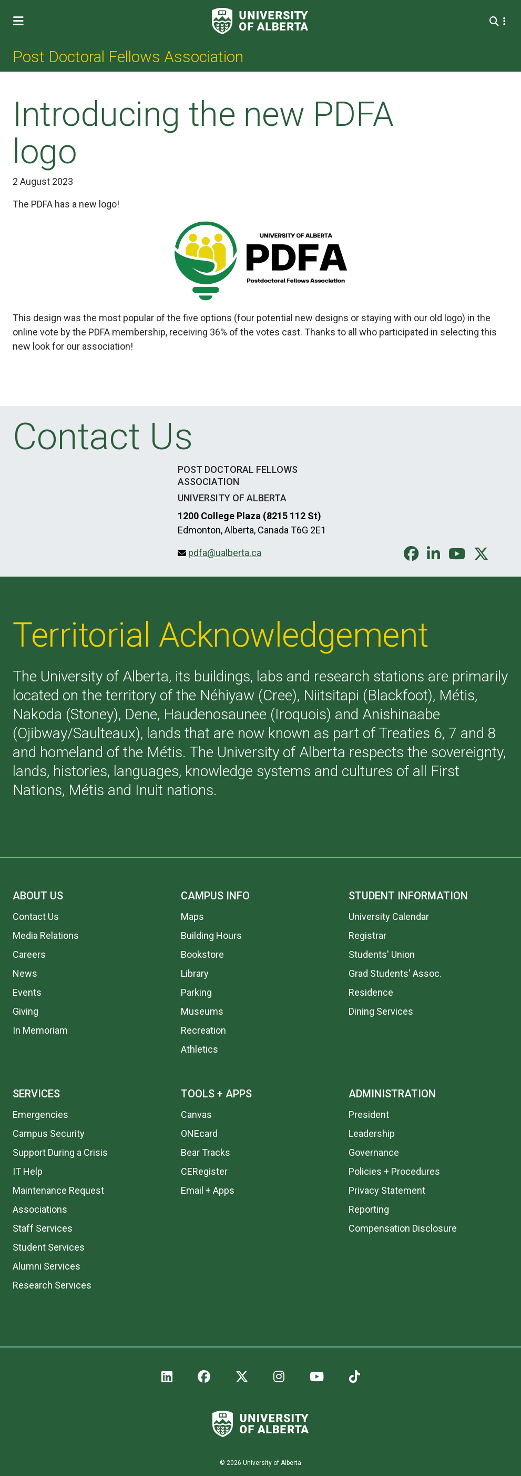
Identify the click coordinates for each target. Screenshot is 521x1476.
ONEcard (199, 1133)
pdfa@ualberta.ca (224, 552)
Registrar (367, 935)
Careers (29, 954)
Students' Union (382, 954)
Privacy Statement (387, 1190)
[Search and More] (495, 21)
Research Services (52, 1285)
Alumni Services (46, 1266)
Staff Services (43, 1228)
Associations (40, 1209)
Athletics (199, 1049)
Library (195, 973)
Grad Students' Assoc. (395, 973)
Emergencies (40, 1114)
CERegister (204, 1171)
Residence (371, 992)
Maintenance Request (58, 1190)
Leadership (372, 1133)
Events (27, 992)
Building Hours (211, 935)
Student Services (49, 1247)
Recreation (203, 1030)
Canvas (196, 1114)
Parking (196, 992)
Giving (25, 1011)
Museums (202, 1011)
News (25, 973)
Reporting (369, 1209)
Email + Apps (207, 1190)
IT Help (28, 1171)
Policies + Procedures (394, 1171)
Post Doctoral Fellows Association (128, 56)
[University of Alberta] (260, 21)
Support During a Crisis (60, 1152)
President (369, 1114)
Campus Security (49, 1133)
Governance (374, 1152)
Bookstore (202, 954)
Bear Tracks (205, 1152)
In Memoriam (40, 1030)
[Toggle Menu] (21, 21)
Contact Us (36, 916)
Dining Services (381, 1011)
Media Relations (46, 935)
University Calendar (389, 916)
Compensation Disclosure (403, 1228)
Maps (192, 916)
